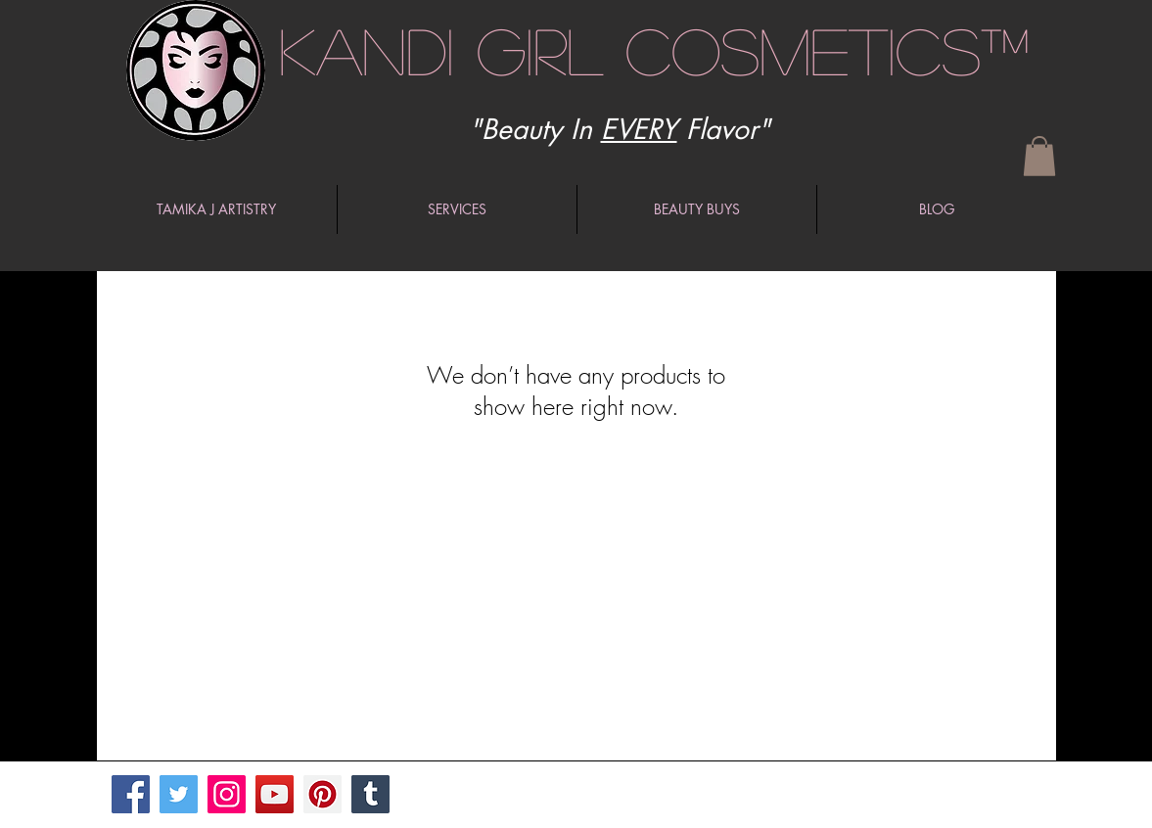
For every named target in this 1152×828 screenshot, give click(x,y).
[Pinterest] (322, 794)
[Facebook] (131, 794)
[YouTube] (274, 794)
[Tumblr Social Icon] (370, 794)
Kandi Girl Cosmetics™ (654, 49)
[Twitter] (179, 794)
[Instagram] (226, 794)
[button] (1039, 156)
